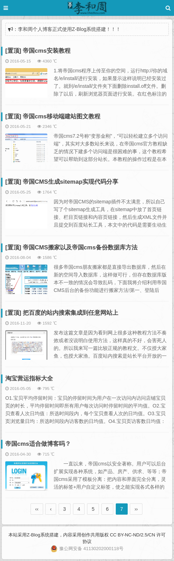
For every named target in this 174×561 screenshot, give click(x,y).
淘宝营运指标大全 (29, 378)
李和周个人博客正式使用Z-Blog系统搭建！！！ (69, 29)
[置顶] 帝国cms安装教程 (38, 50)
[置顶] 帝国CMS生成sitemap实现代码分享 (61, 181)
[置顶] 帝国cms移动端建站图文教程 (52, 116)
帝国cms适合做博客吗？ (38, 444)
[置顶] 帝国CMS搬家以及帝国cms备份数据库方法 (71, 247)
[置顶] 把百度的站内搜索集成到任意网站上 (61, 312)
